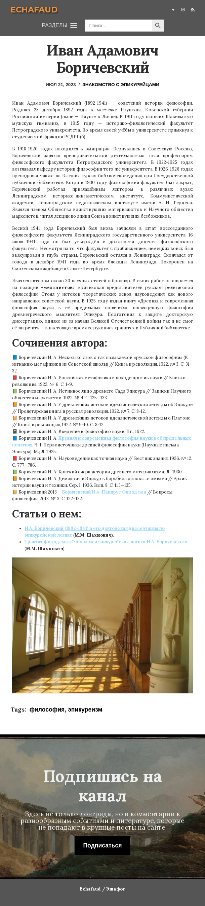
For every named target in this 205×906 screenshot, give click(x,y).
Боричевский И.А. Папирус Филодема (104, 492)
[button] (55, 25)
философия (47, 709)
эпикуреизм (85, 709)
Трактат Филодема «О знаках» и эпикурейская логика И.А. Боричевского (106, 542)
